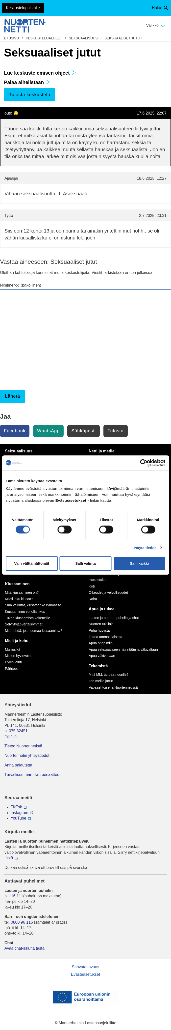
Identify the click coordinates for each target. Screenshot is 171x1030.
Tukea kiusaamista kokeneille (27, 618)
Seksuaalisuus (83, 38)
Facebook (14, 430)
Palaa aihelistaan (27, 82)
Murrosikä (12, 649)
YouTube (18, 818)
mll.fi (8, 736)
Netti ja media (102, 451)
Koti (92, 586)
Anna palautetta (18, 765)
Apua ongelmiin (101, 643)
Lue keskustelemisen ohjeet (40, 73)
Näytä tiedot (145, 548)
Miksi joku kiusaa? (19, 599)
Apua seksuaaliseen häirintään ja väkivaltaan (123, 649)
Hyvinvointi (13, 662)
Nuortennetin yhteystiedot (26, 755)
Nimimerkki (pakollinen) (20, 285)
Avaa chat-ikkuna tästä (24, 948)
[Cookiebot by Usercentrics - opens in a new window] (143, 463)
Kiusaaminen (17, 584)
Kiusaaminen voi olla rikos (25, 612)
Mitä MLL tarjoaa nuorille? (109, 675)
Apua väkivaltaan (102, 656)
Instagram (19, 813)
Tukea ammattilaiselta (105, 637)
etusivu (11, 38)
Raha (93, 599)
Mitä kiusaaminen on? (22, 592)
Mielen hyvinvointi (18, 656)
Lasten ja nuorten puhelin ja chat (114, 618)
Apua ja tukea (102, 609)
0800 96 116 (22, 922)
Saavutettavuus (85, 967)
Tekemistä (98, 666)
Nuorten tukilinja (101, 624)
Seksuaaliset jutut (123, 38)
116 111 (16, 896)
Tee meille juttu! (101, 681)
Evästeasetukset (85, 974)
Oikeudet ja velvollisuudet (108, 592)
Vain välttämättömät (31, 563)
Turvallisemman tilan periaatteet (32, 774)
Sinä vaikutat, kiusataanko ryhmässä (33, 605)
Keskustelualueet (44, 38)
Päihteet (11, 669)
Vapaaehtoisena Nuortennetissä (113, 687)
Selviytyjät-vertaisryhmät (24, 624)
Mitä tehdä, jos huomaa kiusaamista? (33, 631)
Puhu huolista (99, 630)
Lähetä (12, 396)
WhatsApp (48, 430)
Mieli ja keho (16, 641)
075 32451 (18, 731)
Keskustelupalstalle (23, 8)
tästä (8, 858)
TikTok (16, 807)
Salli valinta (85, 563)
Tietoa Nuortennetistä (23, 746)
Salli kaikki (139, 563)
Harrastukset (98, 580)
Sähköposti (83, 430)
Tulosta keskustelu (29, 94)
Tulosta (115, 430)
